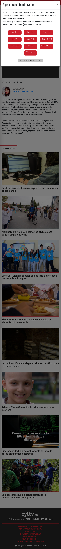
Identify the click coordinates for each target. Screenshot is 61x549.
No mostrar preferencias (30, 60)
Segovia (14, 45)
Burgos (46, 32)
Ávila (14, 32)
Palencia (30, 38)
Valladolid (46, 45)
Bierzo (30, 32)
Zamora (30, 52)
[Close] (57, 4)
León (14, 38)
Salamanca (46, 38)
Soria (30, 45)
